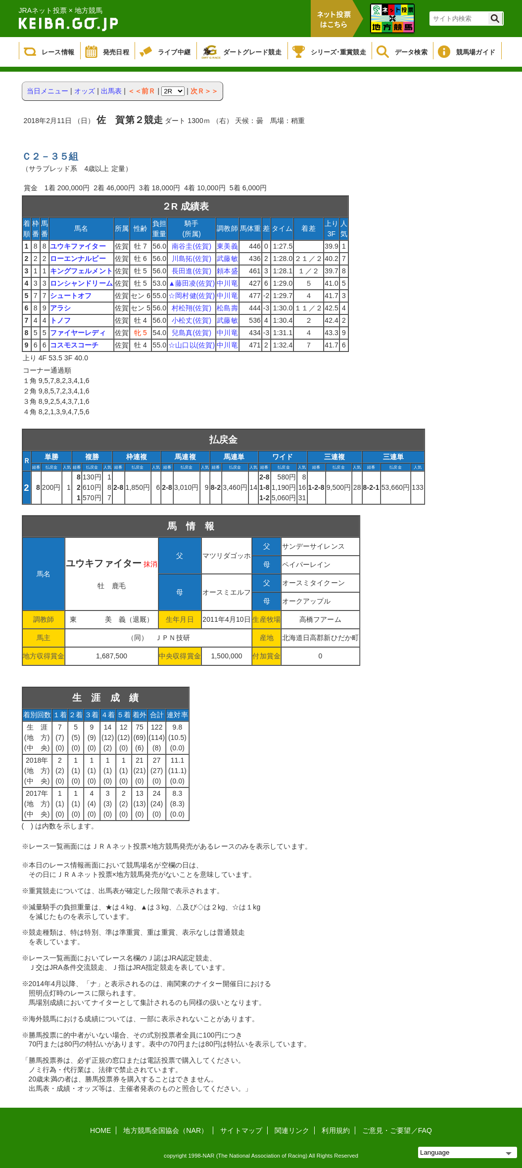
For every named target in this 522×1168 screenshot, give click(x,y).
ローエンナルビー (78, 258)
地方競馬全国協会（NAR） (165, 1130)
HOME (100, 1130)
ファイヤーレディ (78, 333)
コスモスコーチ (74, 345)
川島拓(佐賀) (191, 258)
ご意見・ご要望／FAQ (397, 1130)
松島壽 (227, 308)
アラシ (60, 308)
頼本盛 (227, 271)
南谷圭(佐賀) (191, 246)
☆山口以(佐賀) (191, 345)
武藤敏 (227, 258)
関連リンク (292, 1130)
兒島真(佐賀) (191, 333)
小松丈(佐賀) (191, 320)
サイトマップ (241, 1130)
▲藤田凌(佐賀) (191, 283)
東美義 (227, 246)
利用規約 (335, 1130)
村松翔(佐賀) (191, 308)
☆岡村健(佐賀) (191, 296)
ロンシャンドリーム (81, 283)
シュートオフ (71, 296)
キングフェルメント (81, 271)
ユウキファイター (78, 246)
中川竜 (227, 283)
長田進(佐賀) (191, 271)
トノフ (60, 320)
